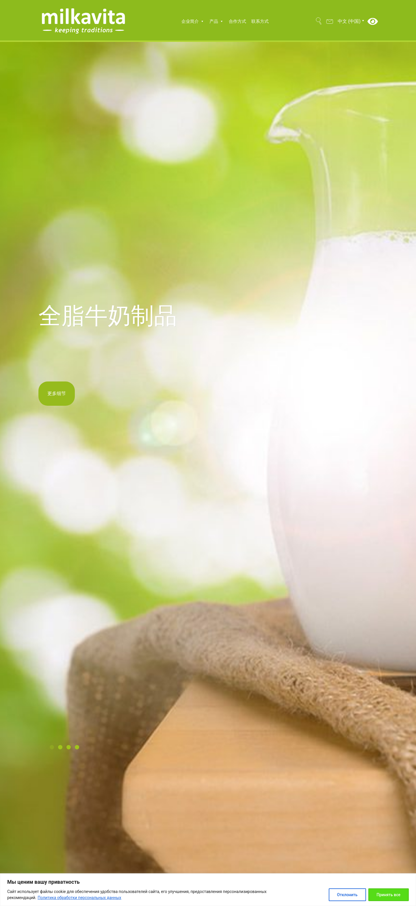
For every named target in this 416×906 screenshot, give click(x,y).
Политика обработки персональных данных (79, 897)
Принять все (388, 894)
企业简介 (192, 21)
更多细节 (56, 393)
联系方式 (260, 21)
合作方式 (237, 21)
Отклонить (347, 894)
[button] (54, 747)
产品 (216, 21)
